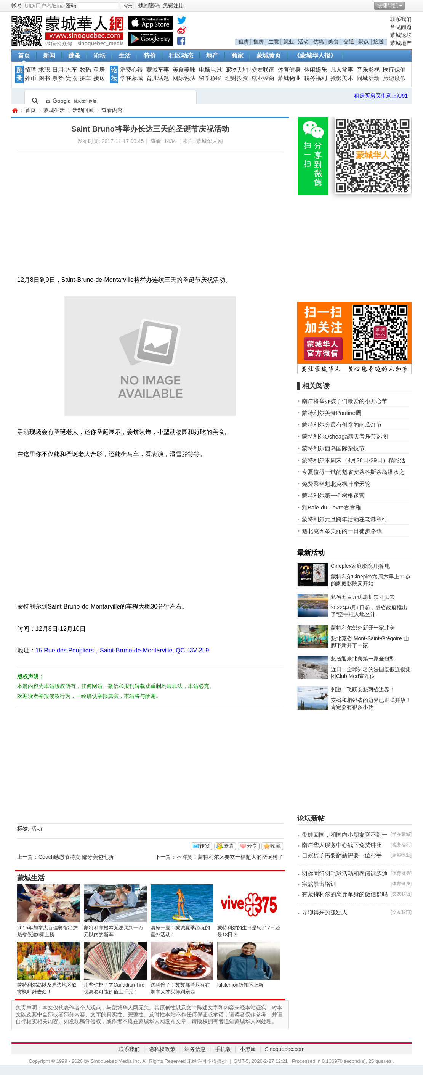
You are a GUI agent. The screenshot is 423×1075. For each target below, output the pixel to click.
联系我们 (401, 19)
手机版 (223, 1049)
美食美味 (184, 70)
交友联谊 (263, 70)
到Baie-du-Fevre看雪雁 (331, 507)
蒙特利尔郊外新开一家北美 (363, 628)
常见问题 (401, 27)
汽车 (71, 70)
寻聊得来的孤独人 (325, 912)
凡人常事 (341, 70)
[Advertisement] (131, 204)
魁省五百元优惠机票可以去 (363, 597)
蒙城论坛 (401, 35)
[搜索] (109, 101)
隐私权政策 (162, 1049)
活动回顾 (83, 110)
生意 (273, 42)
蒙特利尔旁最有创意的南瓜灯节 (342, 424)
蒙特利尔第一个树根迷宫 (333, 495)
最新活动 (311, 552)
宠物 (71, 78)
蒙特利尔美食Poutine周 (331, 413)
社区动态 (181, 55)
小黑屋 (248, 1049)
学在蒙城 (131, 78)
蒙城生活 (54, 110)
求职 (44, 70)
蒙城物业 (289, 78)
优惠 (318, 42)
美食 (333, 42)
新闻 (49, 55)
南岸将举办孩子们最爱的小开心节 (345, 401)
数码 (85, 70)
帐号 (16, 5)
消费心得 (131, 70)
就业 (288, 42)
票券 (58, 78)
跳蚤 (74, 55)
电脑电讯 (210, 70)
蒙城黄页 (268, 55)
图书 (44, 78)
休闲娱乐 (315, 70)
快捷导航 (387, 5)
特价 (150, 55)
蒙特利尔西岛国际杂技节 (333, 448)
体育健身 (289, 70)
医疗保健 (394, 70)
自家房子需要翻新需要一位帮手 (342, 855)
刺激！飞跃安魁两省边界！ (363, 689)
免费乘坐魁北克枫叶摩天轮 (336, 483)
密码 (71, 5)
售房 (258, 42)
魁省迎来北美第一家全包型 (363, 659)
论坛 (99, 55)
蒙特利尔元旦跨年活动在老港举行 (345, 519)
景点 (363, 42)
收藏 (275, 846)
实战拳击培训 (319, 884)
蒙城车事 (157, 70)
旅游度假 (394, 78)
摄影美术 (341, 78)
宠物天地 (236, 70)
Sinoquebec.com (284, 1049)
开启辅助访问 (410, 5)
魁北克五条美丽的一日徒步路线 (342, 531)
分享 (252, 846)
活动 (303, 42)
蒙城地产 (401, 43)
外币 (30, 78)
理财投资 (236, 78)
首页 (24, 55)
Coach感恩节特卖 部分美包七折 (76, 857)
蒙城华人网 (14, 110)
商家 (237, 55)
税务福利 (315, 78)
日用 (58, 70)
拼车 (85, 78)
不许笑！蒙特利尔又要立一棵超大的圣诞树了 (229, 857)
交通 (348, 42)
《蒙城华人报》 (315, 55)
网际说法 (184, 78)
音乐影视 (368, 70)
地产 (212, 55)
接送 (378, 42)
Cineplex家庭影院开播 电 (360, 566)
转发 (204, 846)
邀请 (228, 846)
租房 (243, 42)
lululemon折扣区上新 (240, 985)
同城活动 (368, 78)
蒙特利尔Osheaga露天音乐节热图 (345, 436)
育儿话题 (157, 78)
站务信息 (195, 1049)
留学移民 (210, 78)
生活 (125, 55)
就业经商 (263, 78)
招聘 (30, 70)
